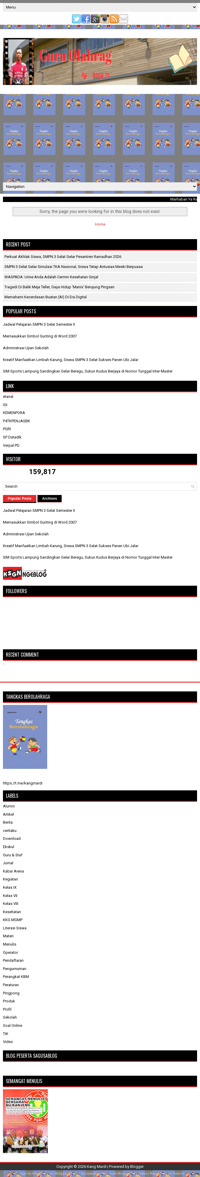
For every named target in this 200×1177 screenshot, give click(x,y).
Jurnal (8, 863)
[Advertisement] (100, 138)
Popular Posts (20, 498)
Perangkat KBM (16, 976)
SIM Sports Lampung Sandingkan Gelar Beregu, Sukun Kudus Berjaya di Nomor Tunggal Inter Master (88, 371)
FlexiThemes (42, 1174)
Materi (8, 936)
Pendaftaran (13, 960)
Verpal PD (11, 445)
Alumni (9, 806)
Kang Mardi (97, 1166)
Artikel (8, 814)
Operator (10, 952)
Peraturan (11, 985)
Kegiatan (10, 879)
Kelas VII (10, 895)
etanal (8, 396)
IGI (5, 405)
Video (8, 1041)
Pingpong (11, 993)
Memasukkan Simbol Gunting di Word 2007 (40, 336)
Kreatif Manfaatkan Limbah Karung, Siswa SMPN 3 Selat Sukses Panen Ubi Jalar (70, 359)
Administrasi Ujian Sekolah (26, 348)
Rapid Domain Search (167, 1174)
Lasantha (92, 1174)
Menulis (9, 944)
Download (12, 838)
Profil (7, 1009)
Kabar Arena (13, 871)
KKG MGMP (12, 920)
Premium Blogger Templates (124, 1174)
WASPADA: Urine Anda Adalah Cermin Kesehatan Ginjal (51, 277)
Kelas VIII (10, 903)
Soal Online (12, 1025)
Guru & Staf (12, 855)
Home (100, 224)
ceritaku (10, 830)
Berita (8, 822)
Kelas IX (10, 887)
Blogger (137, 1166)
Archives (49, 498)
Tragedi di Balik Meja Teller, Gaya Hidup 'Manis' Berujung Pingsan (59, 287)
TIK (5, 1034)
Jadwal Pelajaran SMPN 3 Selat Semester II (39, 324)
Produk (9, 1001)
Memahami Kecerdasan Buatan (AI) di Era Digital (45, 297)
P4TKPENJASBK (16, 421)
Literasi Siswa (15, 928)
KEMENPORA (14, 412)
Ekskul (8, 847)
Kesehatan (12, 912)
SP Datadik (12, 437)
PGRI (7, 429)
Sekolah (10, 1017)
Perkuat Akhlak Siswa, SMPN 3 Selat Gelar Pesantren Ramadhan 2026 (62, 256)
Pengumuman (14, 968)
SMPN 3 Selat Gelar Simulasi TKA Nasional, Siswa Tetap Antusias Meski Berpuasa (73, 266)
